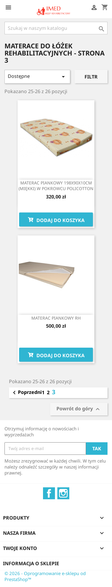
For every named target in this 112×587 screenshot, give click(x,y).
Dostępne (37, 76)
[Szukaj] (56, 28)
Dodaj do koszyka (56, 220)
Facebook (49, 493)
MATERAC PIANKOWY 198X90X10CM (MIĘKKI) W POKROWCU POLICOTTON (56, 186)
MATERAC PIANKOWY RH (56, 318)
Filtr (91, 76)
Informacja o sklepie (31, 563)
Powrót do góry (78, 409)
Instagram (63, 493)
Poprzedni (26, 392)
